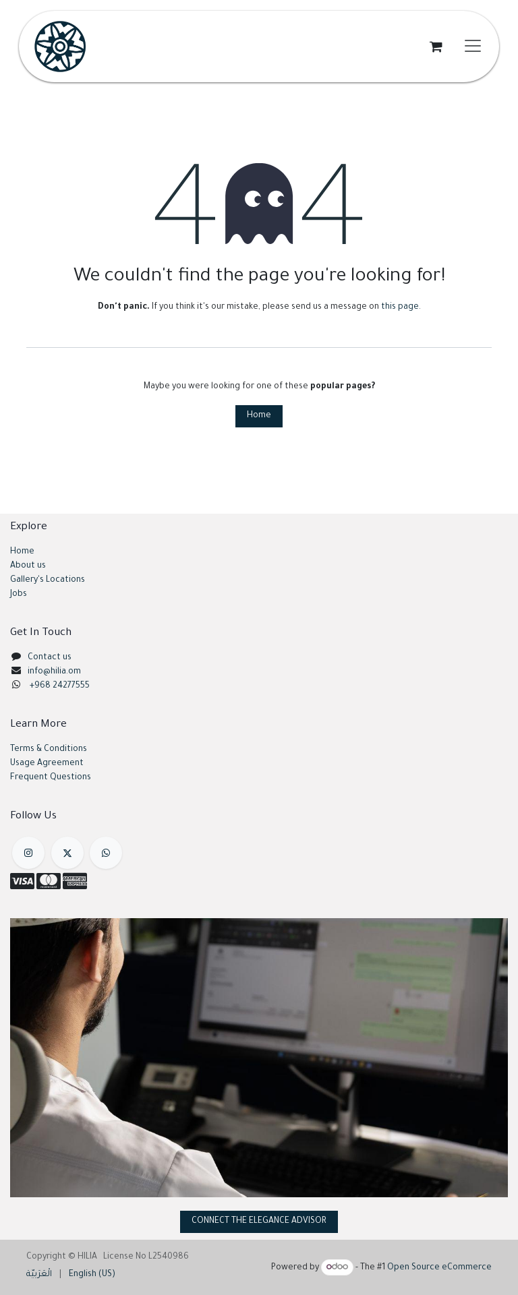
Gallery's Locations (47, 580)
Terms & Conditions (48, 749)
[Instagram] (28, 853)
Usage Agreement (47, 764)
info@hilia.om (54, 672)
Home (259, 416)
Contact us (49, 658)
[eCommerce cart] (436, 46)
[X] (67, 853)
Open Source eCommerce (439, 1268)
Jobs (18, 594)
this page (400, 307)
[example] (106, 853)
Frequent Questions (51, 778)
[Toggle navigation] (472, 46)
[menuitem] (39, 1275)
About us (28, 566)
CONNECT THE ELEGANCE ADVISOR (259, 1221)
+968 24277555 (60, 686)
